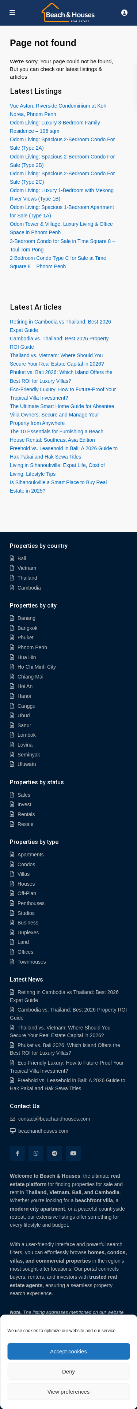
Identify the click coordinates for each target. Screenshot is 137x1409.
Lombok (27, 735)
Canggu (26, 706)
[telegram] (54, 1153)
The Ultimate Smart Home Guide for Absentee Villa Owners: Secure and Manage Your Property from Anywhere (62, 414)
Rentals (26, 814)
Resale (26, 824)
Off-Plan (27, 893)
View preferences (68, 1392)
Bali (22, 558)
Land (23, 942)
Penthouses (31, 903)
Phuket (26, 637)
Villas (24, 874)
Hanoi (24, 696)
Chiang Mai (30, 677)
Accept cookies (68, 1351)
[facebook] (17, 1153)
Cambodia (29, 588)
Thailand (27, 578)
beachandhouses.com (43, 1131)
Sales (24, 795)
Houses (26, 884)
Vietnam (27, 568)
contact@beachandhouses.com (54, 1119)
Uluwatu (27, 764)
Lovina (25, 745)
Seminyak (29, 755)
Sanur (24, 725)
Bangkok (27, 628)
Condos (26, 864)
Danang (26, 618)
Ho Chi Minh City (37, 667)
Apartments (31, 854)
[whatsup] (35, 1153)
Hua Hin (27, 657)
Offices (25, 952)
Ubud (24, 715)
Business (28, 923)
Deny (68, 1371)
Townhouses (32, 962)
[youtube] (73, 1153)
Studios (26, 913)
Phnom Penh (32, 647)
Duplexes (28, 932)
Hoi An (25, 686)
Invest (24, 804)
